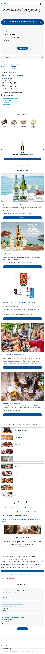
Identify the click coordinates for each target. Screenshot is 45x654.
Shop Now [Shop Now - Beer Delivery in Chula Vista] (26, 414)
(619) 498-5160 (5, 66)
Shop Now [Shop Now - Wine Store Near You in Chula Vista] (26, 367)
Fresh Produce (20, 451)
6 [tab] (22, 165)
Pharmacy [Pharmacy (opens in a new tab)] (12, 1)
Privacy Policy (33, 651)
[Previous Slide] (2, 149)
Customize (25, 651)
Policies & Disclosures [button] (22, 648)
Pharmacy (20, 495)
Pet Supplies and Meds (20, 430)
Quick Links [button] (22, 643)
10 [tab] (27, 165)
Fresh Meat (20, 444)
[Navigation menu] (2, 4)
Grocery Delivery (7, 100)
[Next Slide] (43, 149)
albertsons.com (27, 571)
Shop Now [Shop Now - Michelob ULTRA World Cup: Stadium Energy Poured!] (26, 318)
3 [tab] (18, 165)
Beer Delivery (6, 102)
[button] (40, 4)
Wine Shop (5, 107)
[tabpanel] (22, 150)
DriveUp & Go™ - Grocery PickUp (10, 98)
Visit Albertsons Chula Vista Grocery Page (22, 575)
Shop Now (27, 159)
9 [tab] (26, 165)
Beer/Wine (20, 466)
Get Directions (7, 44)
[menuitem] (6, 22)
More (40, 22)
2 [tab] (17, 165)
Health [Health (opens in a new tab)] (7, 1)
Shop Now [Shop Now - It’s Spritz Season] (26, 266)
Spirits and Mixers (7, 104)
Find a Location (23, 628)
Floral (20, 473)
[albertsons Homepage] (6, 4)
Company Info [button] (22, 645)
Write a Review (14, 68)
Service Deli (20, 487)
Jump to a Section (22, 57)
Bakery (20, 480)
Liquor (20, 459)
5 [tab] (21, 165)
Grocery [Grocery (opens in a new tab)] (3, 1)
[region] (22, 651)
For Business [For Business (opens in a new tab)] (17, 1)
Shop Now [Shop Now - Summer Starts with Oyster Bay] (26, 217)
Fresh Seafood (20, 437)
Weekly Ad (4, 597)
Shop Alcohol (22, 48)
